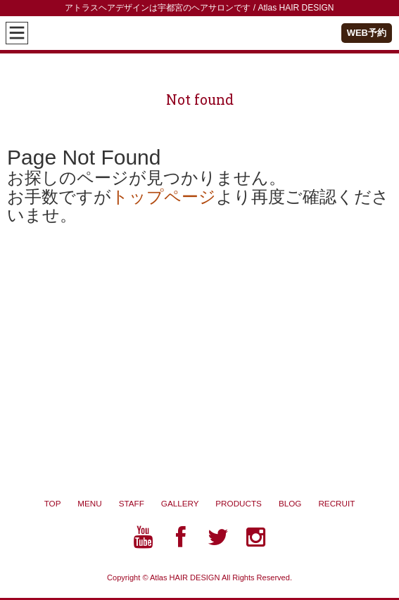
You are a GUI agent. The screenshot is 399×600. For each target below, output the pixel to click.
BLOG (298, 503)
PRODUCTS (247, 503)
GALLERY (188, 503)
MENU (89, 503)
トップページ (163, 196)
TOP (52, 503)
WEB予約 (366, 32)
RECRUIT (336, 503)
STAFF (131, 503)
